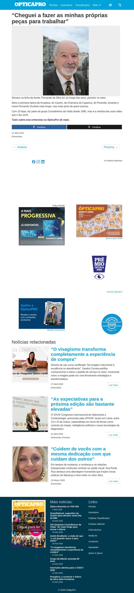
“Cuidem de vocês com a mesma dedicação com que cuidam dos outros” (81, 453)
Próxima (110, 147)
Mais (97, 5)
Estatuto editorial (97, 524)
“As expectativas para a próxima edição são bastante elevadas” (82, 404)
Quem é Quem (96, 553)
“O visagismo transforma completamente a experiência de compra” (83, 354)
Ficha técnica (95, 530)
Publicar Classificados (99, 518)
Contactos (93, 541)
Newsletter (94, 547)
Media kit (93, 535)
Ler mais (113, 385)
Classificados (82, 5)
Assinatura (66, 5)
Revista (53, 5)
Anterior (20, 147)
